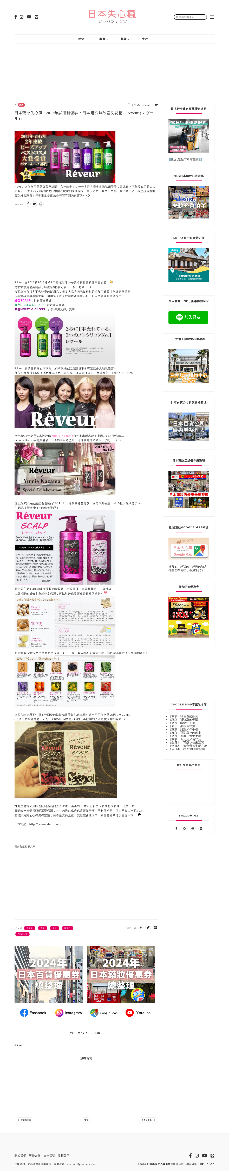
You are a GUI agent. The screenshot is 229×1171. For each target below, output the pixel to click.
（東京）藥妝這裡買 (181, 726)
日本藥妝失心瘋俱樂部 (160, 1164)
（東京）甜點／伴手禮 (183, 729)
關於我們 (21, 1155)
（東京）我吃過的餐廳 (183, 719)
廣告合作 (35, 1155)
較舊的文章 (148, 1120)
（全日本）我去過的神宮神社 (187, 749)
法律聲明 (49, 1155)
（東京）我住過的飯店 (183, 716)
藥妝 (102, 39)
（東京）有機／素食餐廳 (184, 735)
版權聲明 (64, 1155)
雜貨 (124, 39)
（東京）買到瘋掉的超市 (184, 732)
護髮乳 (67, 928)
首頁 (86, 1120)
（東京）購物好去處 (181, 722)
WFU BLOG (207, 1164)
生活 (145, 39)
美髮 (43, 928)
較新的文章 (24, 1120)
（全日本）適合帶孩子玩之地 (187, 745)
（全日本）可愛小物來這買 (186, 742)
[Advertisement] (115, 71)
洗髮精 (30, 928)
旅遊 (81, 39)
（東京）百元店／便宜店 (184, 739)
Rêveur (22, 934)
